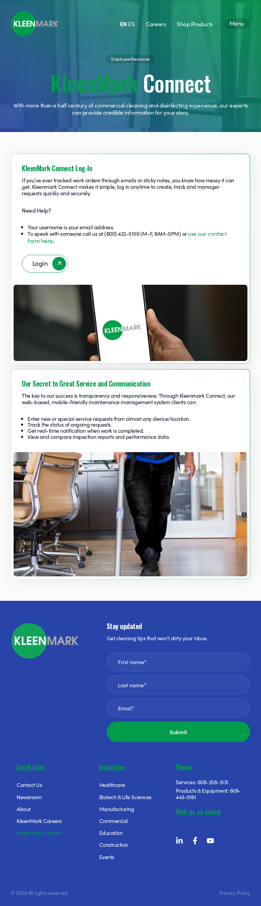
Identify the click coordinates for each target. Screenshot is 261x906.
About (24, 808)
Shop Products (195, 24)
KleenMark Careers (39, 820)
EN (123, 24)
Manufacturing (116, 808)
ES (131, 24)
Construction (113, 844)
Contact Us (29, 784)
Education (111, 832)
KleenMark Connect (40, 832)
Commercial (113, 820)
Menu (236, 23)
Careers (156, 24)
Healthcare (112, 784)
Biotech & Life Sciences (125, 797)
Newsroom (29, 797)
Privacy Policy (234, 892)
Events (106, 856)
